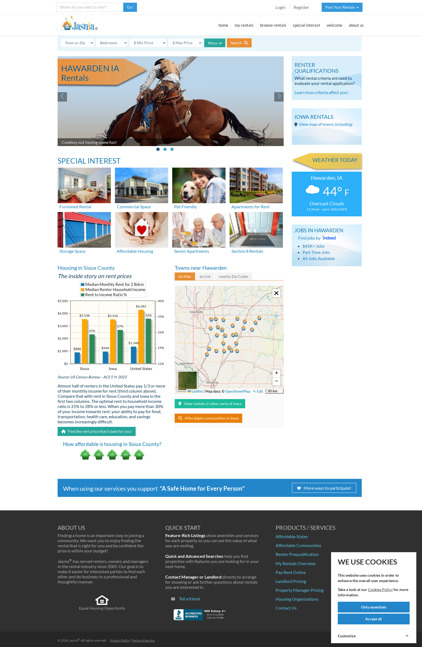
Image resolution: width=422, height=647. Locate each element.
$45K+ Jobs (314, 245)
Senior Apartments (191, 251)
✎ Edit (258, 391)
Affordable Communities (298, 545)
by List (205, 276)
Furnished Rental (75, 206)
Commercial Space (134, 206)
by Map (185, 276)
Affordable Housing (135, 251)
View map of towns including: (326, 124)
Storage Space (72, 251)
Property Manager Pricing (299, 590)
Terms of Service (143, 640)
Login (280, 7)
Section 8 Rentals (247, 251)
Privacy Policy (120, 640)
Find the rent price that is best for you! (96, 431)
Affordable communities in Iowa (208, 418)
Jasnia (74, 640)
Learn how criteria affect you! (321, 92)
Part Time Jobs (316, 252)
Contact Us (286, 607)
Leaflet (195, 391)
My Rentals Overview (295, 563)
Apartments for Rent (250, 206)
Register (301, 7)
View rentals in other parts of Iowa (209, 403)
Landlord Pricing (291, 581)
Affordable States (292, 536)
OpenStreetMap (237, 391)
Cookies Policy (380, 589)
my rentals (244, 25)
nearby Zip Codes (233, 276)
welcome (334, 25)
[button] (222, 344)
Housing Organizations (297, 598)
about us (356, 25)
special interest (306, 25)
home (223, 25)
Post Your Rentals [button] (342, 7)
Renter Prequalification (297, 554)
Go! (130, 7)
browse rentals (273, 25)
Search (239, 42)
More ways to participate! (324, 487)
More (215, 43)
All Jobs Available (319, 258)
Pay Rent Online (291, 572)
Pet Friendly (185, 206)
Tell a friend (189, 598)
